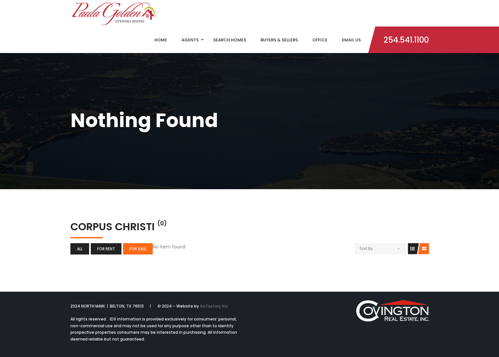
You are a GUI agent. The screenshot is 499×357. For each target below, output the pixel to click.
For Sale (138, 249)
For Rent (106, 249)
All (80, 249)
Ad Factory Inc (214, 306)
